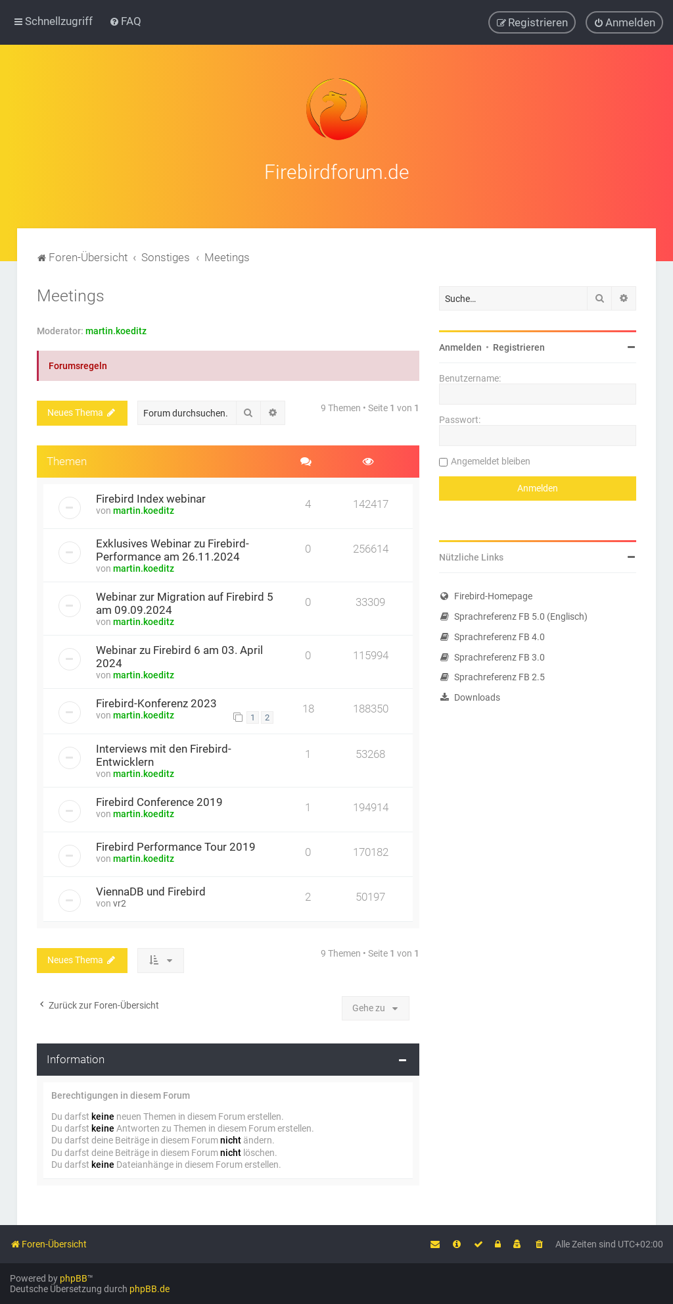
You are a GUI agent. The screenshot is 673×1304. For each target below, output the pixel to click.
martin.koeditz (116, 331)
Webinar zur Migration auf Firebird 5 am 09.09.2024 (184, 603)
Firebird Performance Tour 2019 (176, 846)
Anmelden (460, 347)
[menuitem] (125, 21)
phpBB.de (149, 1289)
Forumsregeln (78, 366)
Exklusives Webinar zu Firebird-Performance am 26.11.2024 (172, 550)
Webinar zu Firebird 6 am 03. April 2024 (179, 656)
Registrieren (519, 347)
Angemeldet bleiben (490, 461)
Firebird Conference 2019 (159, 802)
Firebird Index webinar (151, 498)
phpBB (73, 1278)
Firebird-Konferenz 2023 (156, 703)
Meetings (70, 295)
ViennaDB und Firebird (151, 891)
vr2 (119, 903)
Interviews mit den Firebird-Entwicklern (163, 755)
